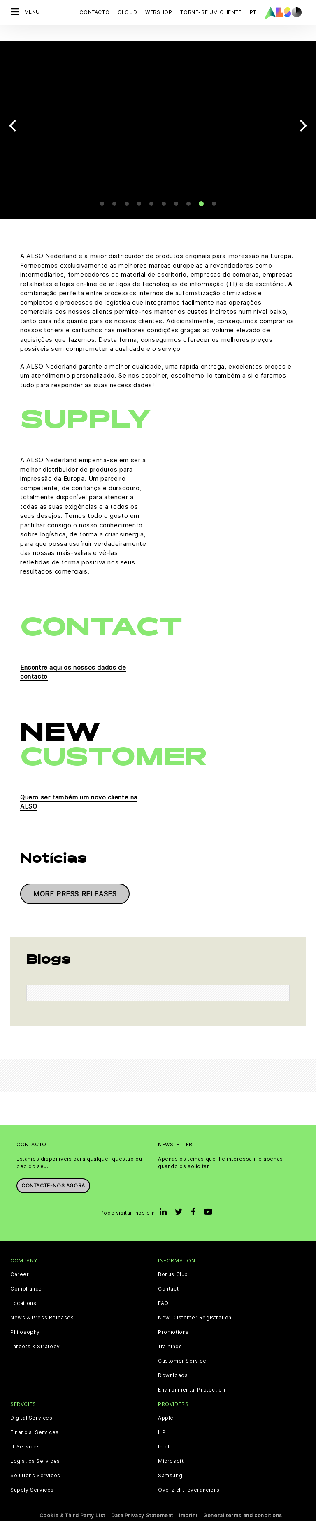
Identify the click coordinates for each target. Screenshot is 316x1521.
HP (161, 1422)
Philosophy (25, 1321)
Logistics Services (35, 1451)
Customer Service (182, 1350)
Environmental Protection (191, 1379)
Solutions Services (35, 1465)
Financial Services (34, 1422)
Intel (164, 1436)
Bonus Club (173, 1264)
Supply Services (32, 1480)
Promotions (173, 1321)
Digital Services (31, 1408)
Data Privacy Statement (142, 1505)
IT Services (25, 1436)
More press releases (74, 883)
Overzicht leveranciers (188, 1480)
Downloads (173, 1365)
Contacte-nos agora (53, 1175)
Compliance (26, 1278)
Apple (166, 1408)
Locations (23, 1292)
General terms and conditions (242, 1505)
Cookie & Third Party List (72, 1505)
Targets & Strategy (35, 1336)
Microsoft (171, 1451)
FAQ (163, 1292)
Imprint (188, 1505)
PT (253, 12)
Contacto (94, 12)
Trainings (170, 1336)
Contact (168, 1278)
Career (19, 1264)
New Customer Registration (195, 1307)
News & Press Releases (42, 1307)
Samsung (170, 1465)
